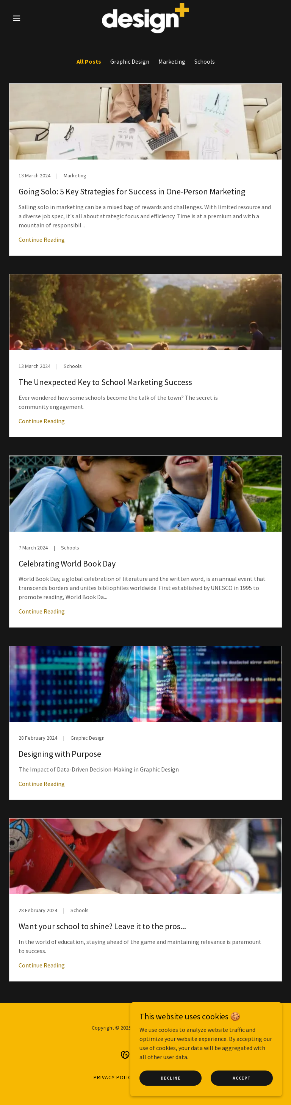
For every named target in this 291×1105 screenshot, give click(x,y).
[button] (29, 18)
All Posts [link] (89, 61)
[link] (145, 18)
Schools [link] (204, 61)
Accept (242, 1083)
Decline (171, 1083)
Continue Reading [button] (42, 239)
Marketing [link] (171, 61)
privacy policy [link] (114, 1077)
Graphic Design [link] (129, 61)
